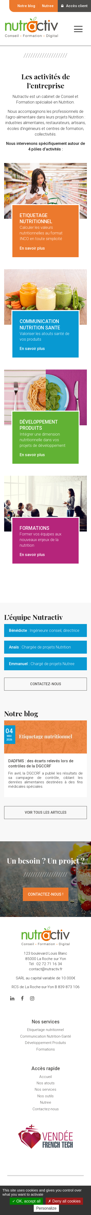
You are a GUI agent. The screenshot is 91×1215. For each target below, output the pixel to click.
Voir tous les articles (45, 812)
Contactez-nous (45, 684)
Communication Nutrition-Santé (45, 1036)
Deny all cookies (64, 1201)
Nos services (45, 1089)
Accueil (45, 1077)
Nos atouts (46, 1083)
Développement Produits (45, 1043)
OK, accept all (26, 1201)
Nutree (48, 6)
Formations (45, 1049)
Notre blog (26, 6)
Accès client (74, 6)
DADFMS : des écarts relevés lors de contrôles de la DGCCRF (40, 763)
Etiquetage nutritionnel (45, 1030)
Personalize (46, 1208)
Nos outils (45, 1096)
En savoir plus (32, 248)
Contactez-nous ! (45, 894)
